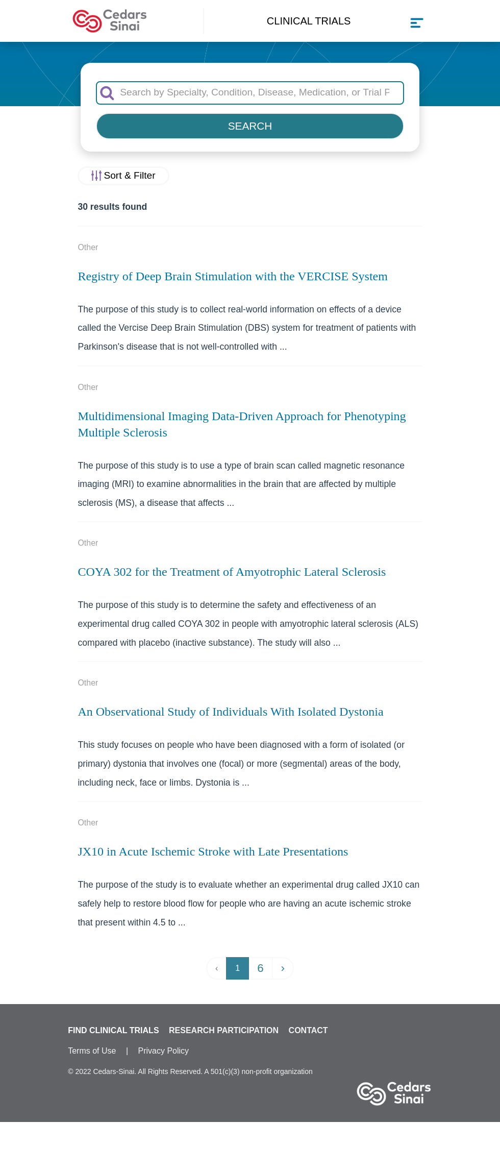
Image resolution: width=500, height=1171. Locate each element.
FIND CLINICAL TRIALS (113, 1030)
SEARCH (250, 126)
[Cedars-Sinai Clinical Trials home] (109, 21)
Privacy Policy (163, 1050)
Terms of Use (92, 1050)
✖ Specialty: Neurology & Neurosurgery (250, 1150)
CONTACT (308, 1030)
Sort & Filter (129, 175)
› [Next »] (283, 968)
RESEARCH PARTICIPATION (224, 1030)
